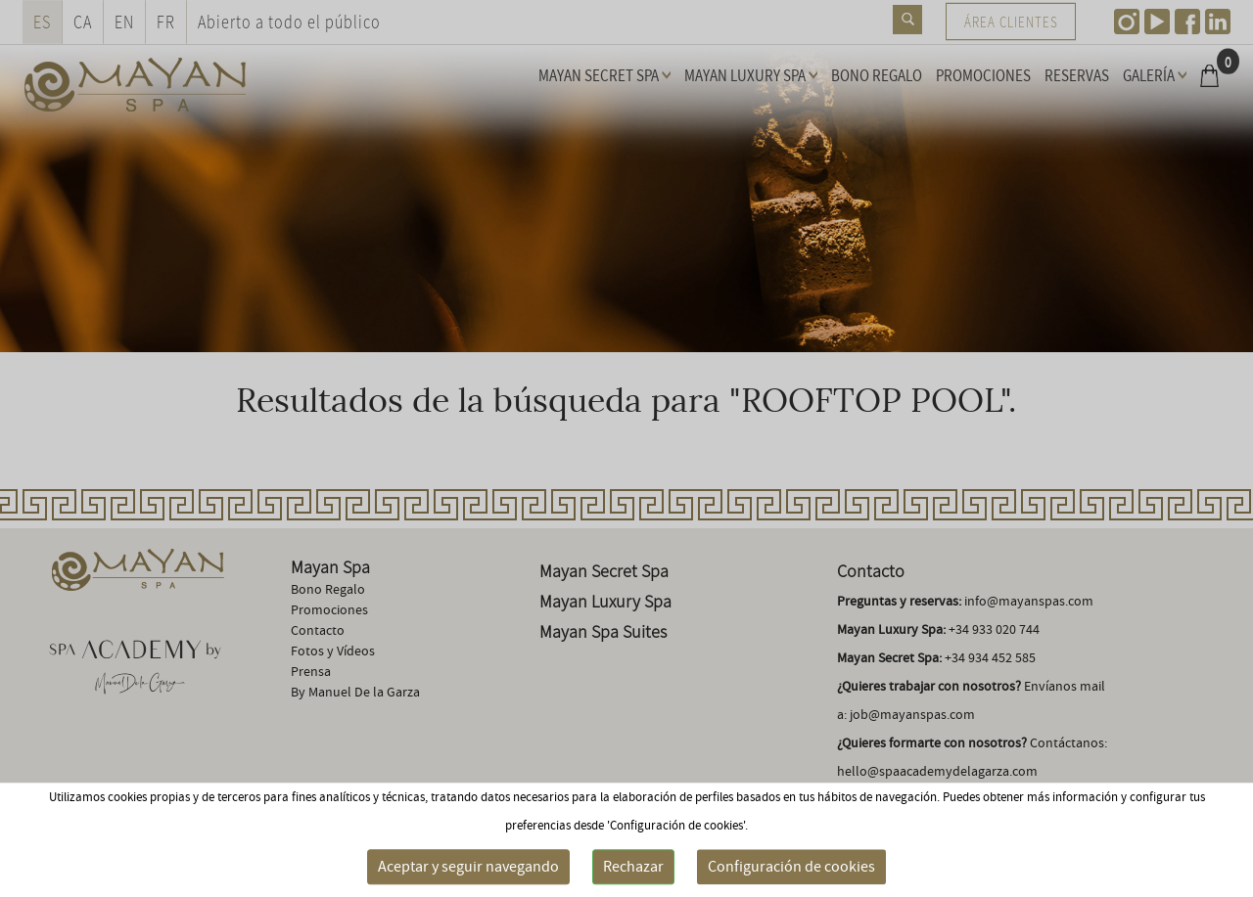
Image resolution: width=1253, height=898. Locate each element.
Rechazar (633, 866)
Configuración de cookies (791, 866)
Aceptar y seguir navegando (468, 866)
